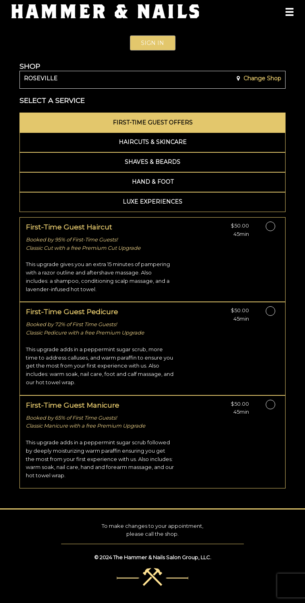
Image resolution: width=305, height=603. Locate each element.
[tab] (152, 122)
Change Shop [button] (261, 78)
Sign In (152, 43)
